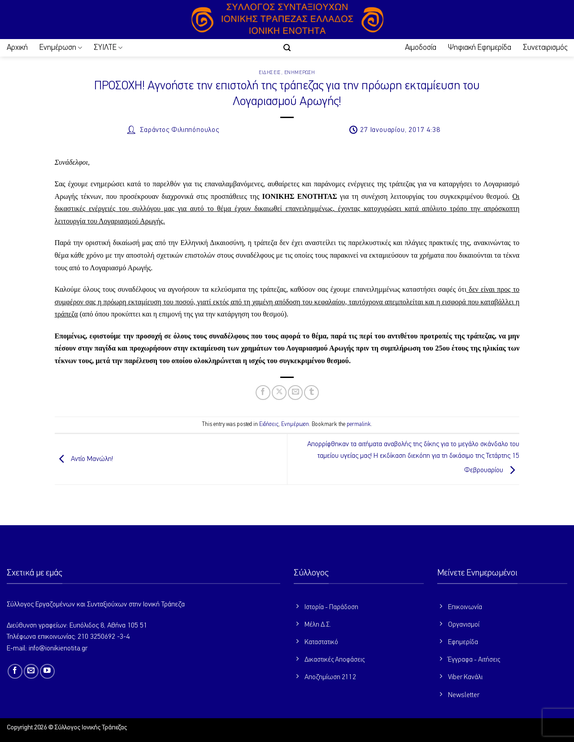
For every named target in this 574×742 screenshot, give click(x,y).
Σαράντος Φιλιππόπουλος (179, 130)
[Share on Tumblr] (311, 392)
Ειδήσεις (270, 72)
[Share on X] (279, 392)
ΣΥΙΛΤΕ (108, 48)
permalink (359, 424)
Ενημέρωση (60, 48)
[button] (287, 48)
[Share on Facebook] (263, 392)
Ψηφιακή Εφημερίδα (479, 48)
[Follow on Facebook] (15, 671)
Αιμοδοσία (420, 48)
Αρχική (17, 48)
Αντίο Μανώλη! (84, 459)
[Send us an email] (31, 671)
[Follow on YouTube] (47, 671)
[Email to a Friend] (295, 392)
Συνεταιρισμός (545, 48)
